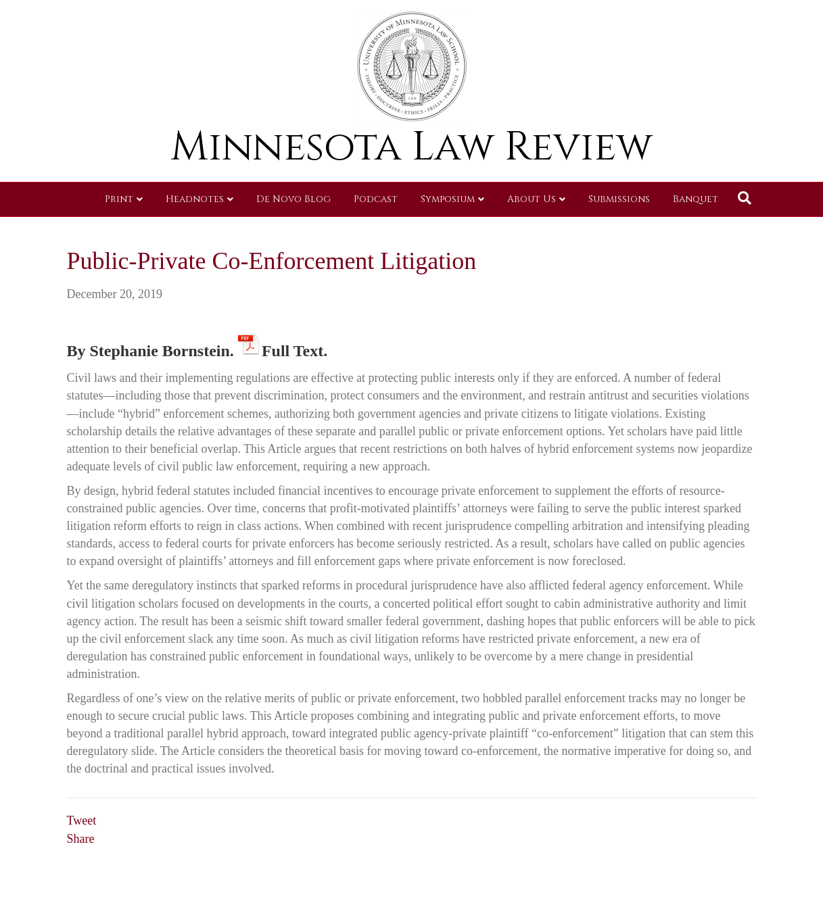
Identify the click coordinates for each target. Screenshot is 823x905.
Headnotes (195, 199)
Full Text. (294, 348)
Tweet (82, 820)
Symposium (448, 199)
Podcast (376, 199)
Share (81, 839)
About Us (531, 199)
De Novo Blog (293, 199)
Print (119, 199)
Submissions (619, 199)
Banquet (695, 199)
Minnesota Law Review (411, 147)
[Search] (744, 198)
